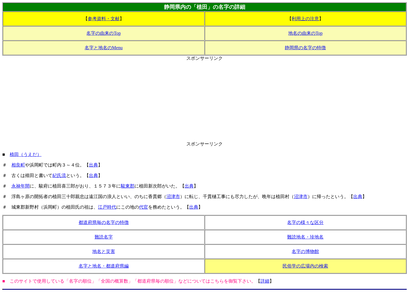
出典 (93, 165)
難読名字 (104, 237)
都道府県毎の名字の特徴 (104, 222)
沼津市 (173, 196)
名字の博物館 (305, 251)
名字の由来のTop (103, 33)
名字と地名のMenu (103, 47)
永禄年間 (20, 186)
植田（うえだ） (26, 154)
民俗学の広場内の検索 (305, 266)
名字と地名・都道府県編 (104, 266)
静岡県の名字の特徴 (305, 47)
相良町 (18, 165)
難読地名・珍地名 (305, 237)
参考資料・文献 (104, 18)
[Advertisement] (204, 101)
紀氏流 (59, 175)
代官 (143, 207)
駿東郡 (127, 186)
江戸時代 (107, 207)
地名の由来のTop (305, 33)
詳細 (264, 281)
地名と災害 (103, 251)
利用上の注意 (305, 18)
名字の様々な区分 (305, 222)
